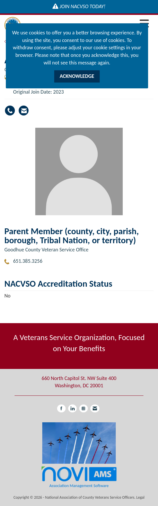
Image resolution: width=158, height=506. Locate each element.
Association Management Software (78, 477)
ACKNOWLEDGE (77, 76)
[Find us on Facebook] (61, 408)
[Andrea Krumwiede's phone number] (9, 110)
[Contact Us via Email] (94, 408)
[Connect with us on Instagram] (83, 408)
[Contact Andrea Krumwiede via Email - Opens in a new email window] (23, 110)
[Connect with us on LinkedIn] (72, 408)
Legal (140, 497)
